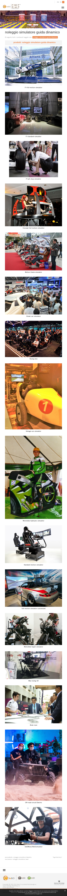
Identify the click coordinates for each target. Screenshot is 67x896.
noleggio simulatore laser (21, 859)
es (61, 2)
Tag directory (57, 857)
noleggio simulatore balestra (22, 857)
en (58, 2)
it (63, 2)
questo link (14, 892)
